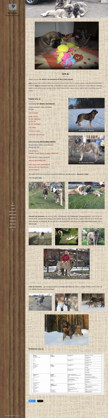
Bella (30, 83)
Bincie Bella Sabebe (48, 142)
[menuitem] (13, 205)
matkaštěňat (33, 142)
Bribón (37, 85)
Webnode (18, 415)
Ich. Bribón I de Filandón (46, 104)
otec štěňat (33, 104)
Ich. (38, 142)
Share (32, 401)
